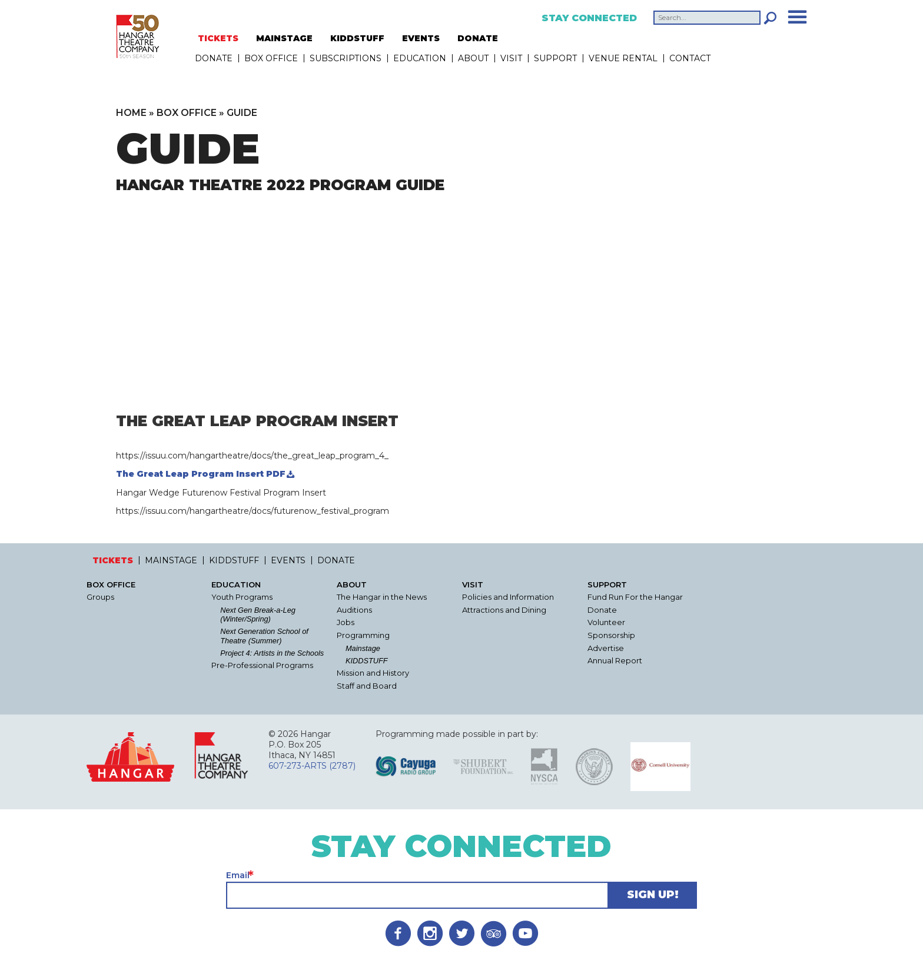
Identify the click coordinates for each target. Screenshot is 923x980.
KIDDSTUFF (357, 38)
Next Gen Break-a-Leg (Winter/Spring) (258, 614)
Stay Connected (589, 18)
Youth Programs (242, 597)
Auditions (354, 610)
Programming (363, 635)
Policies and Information (508, 597)
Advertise (605, 648)
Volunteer (606, 622)
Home (131, 112)
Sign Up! (653, 894)
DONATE (477, 38)
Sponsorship (611, 635)
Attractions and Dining (504, 610)
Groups (100, 597)
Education (419, 58)
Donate (602, 610)
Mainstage (363, 648)
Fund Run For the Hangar (635, 597)
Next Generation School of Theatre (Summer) (264, 636)
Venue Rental (623, 58)
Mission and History (373, 673)
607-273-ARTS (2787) (312, 765)
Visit (511, 58)
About (473, 58)
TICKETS (218, 38)
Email (238, 875)
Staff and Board (367, 686)
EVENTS (421, 38)
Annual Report (614, 660)
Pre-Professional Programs (262, 665)
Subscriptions (345, 58)
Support (555, 58)
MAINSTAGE (284, 38)
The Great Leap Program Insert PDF (200, 474)
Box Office (271, 58)
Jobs (345, 622)
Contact (689, 58)
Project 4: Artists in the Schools (272, 653)
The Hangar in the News (382, 597)
